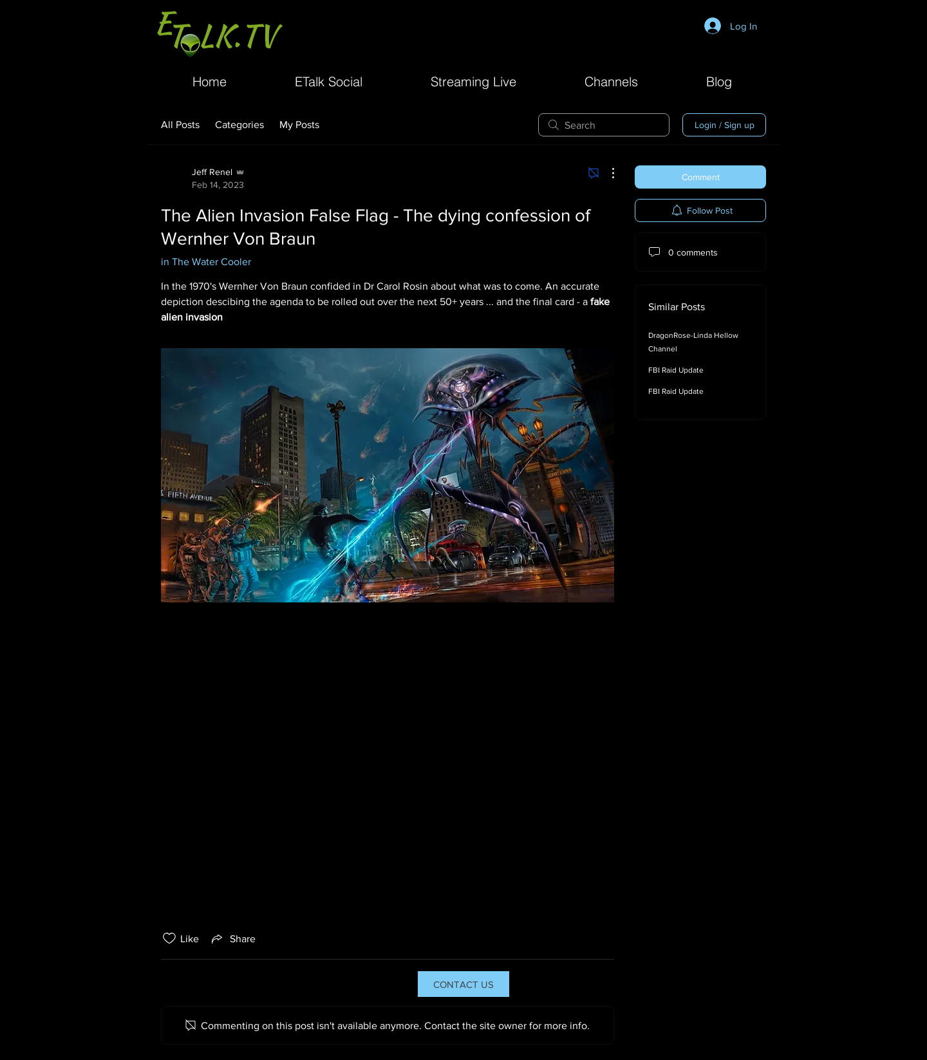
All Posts (180, 124)
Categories (239, 124)
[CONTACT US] (463, 984)
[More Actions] (606, 173)
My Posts (299, 124)
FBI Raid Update (676, 370)
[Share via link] (232, 938)
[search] (604, 124)
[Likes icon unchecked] (169, 938)
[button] (611, 80)
